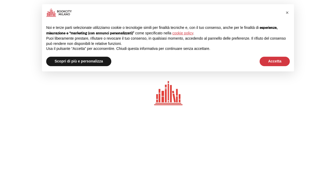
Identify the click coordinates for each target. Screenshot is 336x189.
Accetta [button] (274, 61)
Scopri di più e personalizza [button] (79, 61)
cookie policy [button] (182, 33)
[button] (287, 12)
